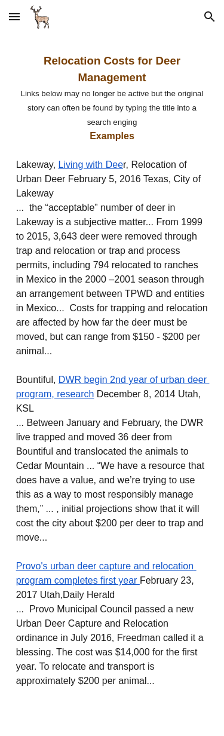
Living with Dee (91, 165)
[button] (14, 16)
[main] (112, 385)
